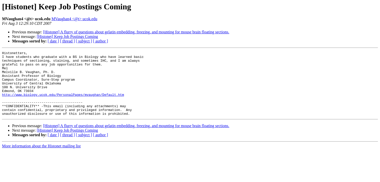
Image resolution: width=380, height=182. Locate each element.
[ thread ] (67, 41)
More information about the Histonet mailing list (41, 159)
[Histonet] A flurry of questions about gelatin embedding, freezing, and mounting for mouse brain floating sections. (136, 32)
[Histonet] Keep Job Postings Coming (67, 36)
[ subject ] (84, 41)
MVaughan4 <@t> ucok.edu (74, 19)
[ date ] (53, 41)
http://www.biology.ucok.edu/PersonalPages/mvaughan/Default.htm (63, 103)
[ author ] (100, 41)
